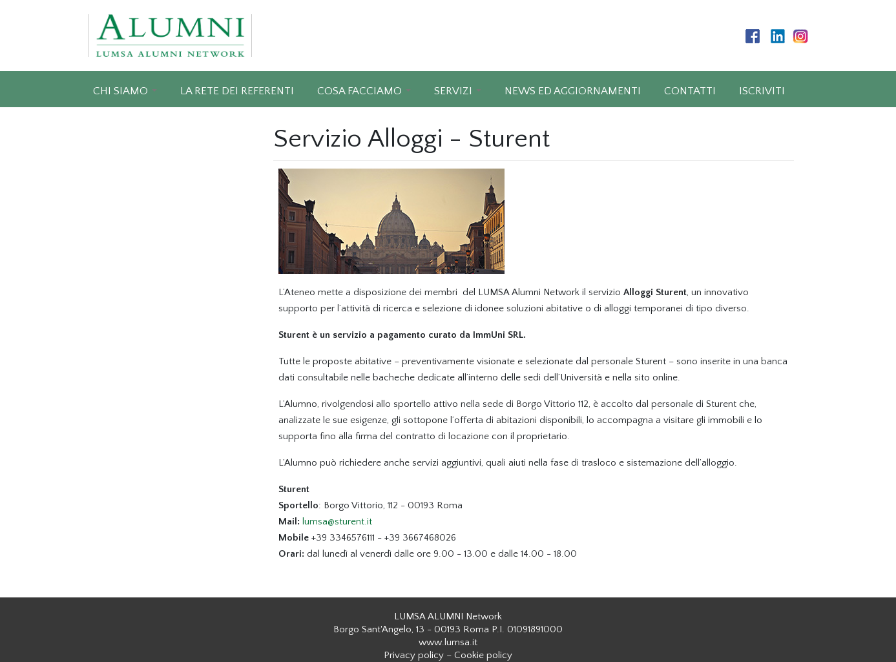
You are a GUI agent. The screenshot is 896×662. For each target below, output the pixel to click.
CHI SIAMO (120, 91)
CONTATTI (690, 91)
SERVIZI (453, 91)
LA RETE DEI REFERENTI (237, 91)
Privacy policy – (418, 655)
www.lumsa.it (448, 642)
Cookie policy (483, 655)
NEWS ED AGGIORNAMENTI (573, 91)
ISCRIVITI (762, 91)
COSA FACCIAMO (359, 91)
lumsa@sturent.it (337, 521)
